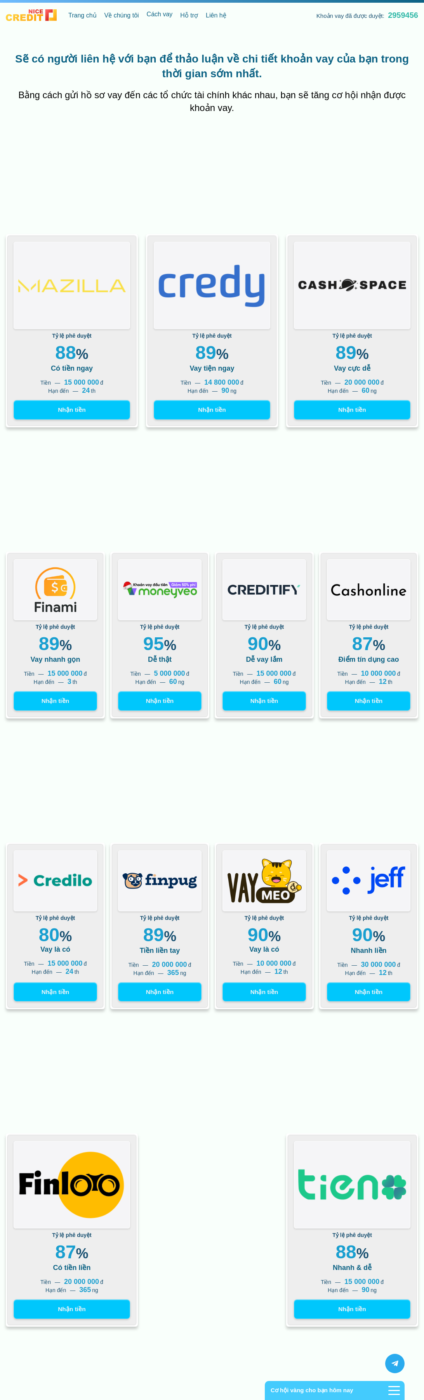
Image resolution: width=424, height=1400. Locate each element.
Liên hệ (216, 15)
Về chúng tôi (121, 15)
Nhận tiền (71, 410)
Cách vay (160, 14)
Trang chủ (82, 15)
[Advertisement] (212, 175)
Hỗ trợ (189, 15)
